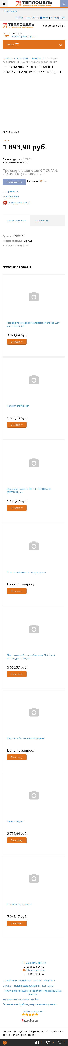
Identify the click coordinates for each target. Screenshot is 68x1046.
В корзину (17, 341)
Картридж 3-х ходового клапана (25, 738)
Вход (45, 17)
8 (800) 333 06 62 (54, 26)
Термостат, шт (15, 821)
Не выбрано (11, 11)
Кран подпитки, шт (18, 405)
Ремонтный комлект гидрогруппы (26, 572)
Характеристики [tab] (16, 220)
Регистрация (58, 17)
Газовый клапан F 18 (19, 904)
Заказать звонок (34, 962)
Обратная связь (34, 970)
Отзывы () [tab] (42, 220)
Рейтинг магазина (34, 1011)
